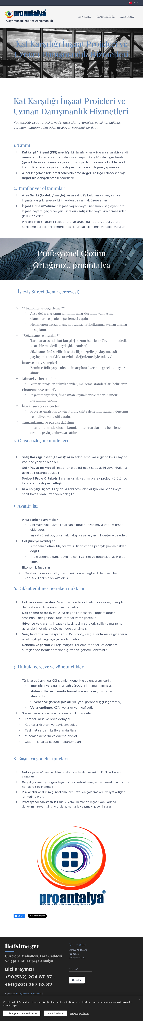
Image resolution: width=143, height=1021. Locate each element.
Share (19, 916)
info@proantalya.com (28, 993)
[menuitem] (84, 16)
